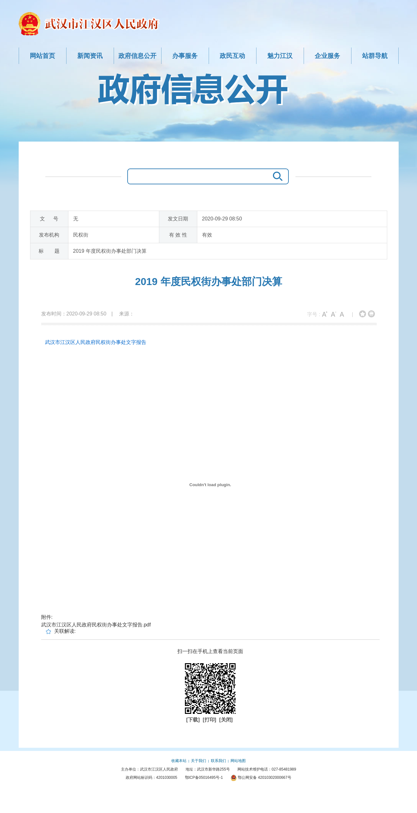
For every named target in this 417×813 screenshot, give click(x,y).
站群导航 (375, 55)
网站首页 (42, 55)
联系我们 (218, 761)
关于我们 (198, 761)
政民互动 (232, 55)
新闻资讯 (90, 55)
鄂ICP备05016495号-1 (204, 777)
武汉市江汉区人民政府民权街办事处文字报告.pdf (96, 624)
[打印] (210, 719)
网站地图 (238, 761)
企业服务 (327, 55)
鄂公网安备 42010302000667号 (261, 777)
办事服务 (185, 55)
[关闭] (226, 719)
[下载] (193, 719)
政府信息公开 (137, 55)
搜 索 (276, 176)
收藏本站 (178, 761)
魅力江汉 (280, 55)
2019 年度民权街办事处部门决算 (208, 281)
